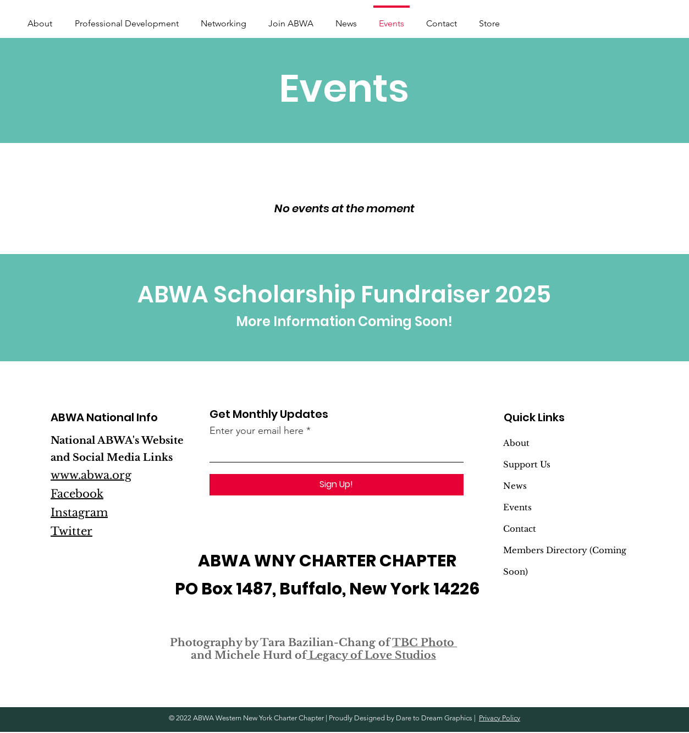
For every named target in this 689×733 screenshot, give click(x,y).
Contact (519, 528)
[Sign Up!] (337, 484)
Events (517, 507)
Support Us (526, 464)
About (516, 443)
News (515, 486)
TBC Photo (424, 642)
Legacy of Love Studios (371, 655)
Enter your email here (257, 431)
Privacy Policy (499, 718)
